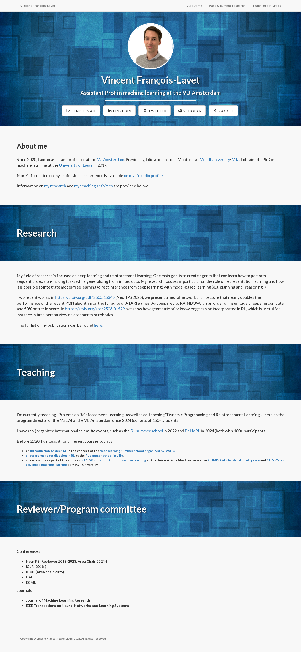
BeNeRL (192, 430)
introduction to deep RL (48, 451)
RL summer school (146, 430)
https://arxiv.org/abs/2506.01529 (95, 308)
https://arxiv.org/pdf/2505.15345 (85, 297)
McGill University (214, 159)
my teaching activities (93, 185)
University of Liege (76, 165)
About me (194, 6)
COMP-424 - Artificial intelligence (234, 460)
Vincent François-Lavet (38, 6)
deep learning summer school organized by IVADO (137, 451)
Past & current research (227, 6)
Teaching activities (266, 6)
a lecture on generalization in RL (50, 455)
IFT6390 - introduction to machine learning (113, 460)
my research (55, 185)
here (98, 324)
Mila (235, 159)
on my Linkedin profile (143, 175)
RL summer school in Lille (104, 455)
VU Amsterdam (110, 159)
